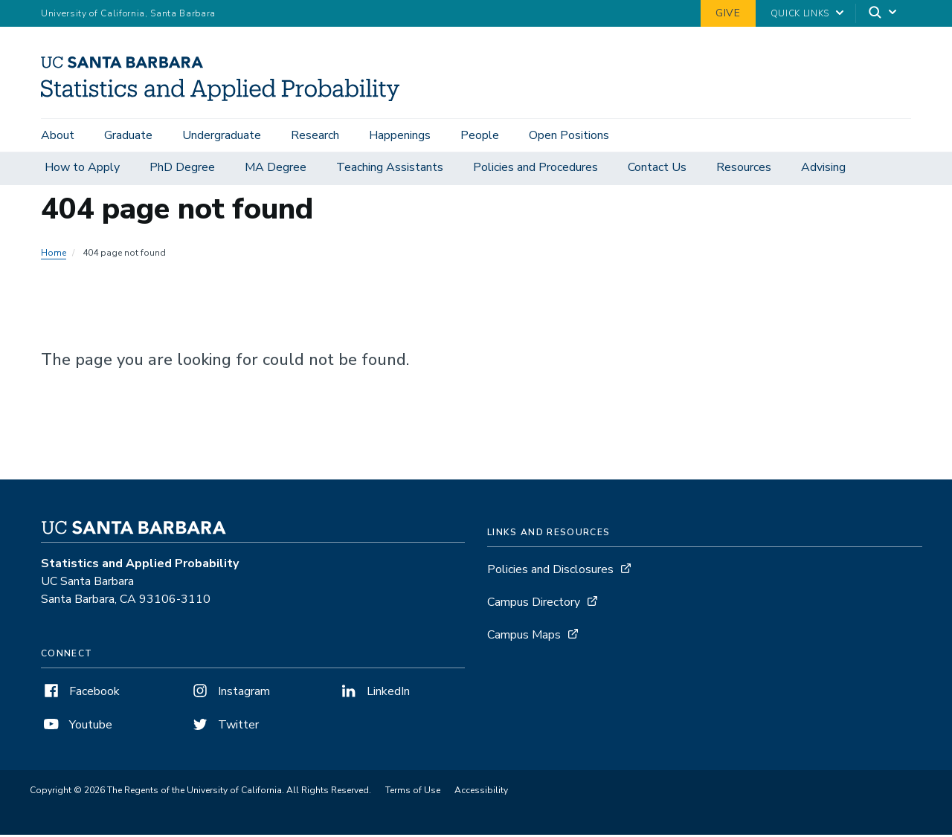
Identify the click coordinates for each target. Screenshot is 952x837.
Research (315, 135)
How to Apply (82, 169)
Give (728, 13)
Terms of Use (412, 792)
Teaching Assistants (389, 169)
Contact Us (657, 169)
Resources (743, 169)
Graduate (128, 135)
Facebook (80, 693)
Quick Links (800, 13)
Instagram (230, 693)
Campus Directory (533, 604)
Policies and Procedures (535, 169)
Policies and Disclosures (550, 571)
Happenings (400, 135)
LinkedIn (374, 693)
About (57, 135)
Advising (823, 169)
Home (53, 255)
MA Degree (275, 169)
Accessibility (481, 792)
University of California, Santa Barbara (128, 13)
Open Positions (569, 135)
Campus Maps (524, 637)
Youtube (76, 727)
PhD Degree (182, 169)
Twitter (224, 727)
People (479, 135)
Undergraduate (221, 135)
